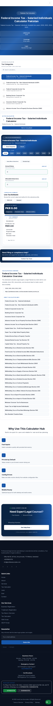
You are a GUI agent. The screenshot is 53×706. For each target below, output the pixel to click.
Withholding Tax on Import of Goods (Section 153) (20, 398)
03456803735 (24, 690)
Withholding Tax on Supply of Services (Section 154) (21, 371)
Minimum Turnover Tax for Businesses (16, 402)
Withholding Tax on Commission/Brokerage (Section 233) (22, 387)
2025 (11, 153)
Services (4, 584)
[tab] (26, 77)
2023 (24, 153)
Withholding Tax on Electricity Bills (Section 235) (19, 355)
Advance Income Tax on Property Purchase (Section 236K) (23, 320)
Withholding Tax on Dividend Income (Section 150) (20, 379)
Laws (3, 590)
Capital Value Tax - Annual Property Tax (17, 344)
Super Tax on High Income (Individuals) (17, 406)
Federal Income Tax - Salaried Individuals (17, 301)
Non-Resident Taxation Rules (14, 414)
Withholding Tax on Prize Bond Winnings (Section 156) (21, 410)
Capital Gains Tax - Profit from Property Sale (18, 328)
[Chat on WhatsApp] (48, 702)
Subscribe (26, 642)
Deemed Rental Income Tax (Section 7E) (17, 340)
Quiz (2, 593)
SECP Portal (5, 623)
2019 (50, 153)
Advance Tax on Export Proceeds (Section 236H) (20, 394)
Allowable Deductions (12, 178)
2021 (37, 153)
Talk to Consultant (26, 128)
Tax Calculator (6, 587)
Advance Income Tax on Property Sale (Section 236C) (21, 324)
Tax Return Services (8, 613)
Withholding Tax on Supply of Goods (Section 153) (20, 367)
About (3, 580)
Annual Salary (9, 166)
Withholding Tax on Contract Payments (17, 383)
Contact (3, 597)
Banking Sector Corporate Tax (14, 312)
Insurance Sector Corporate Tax (15, 316)
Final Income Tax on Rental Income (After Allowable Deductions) (24, 351)
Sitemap (37, 702)
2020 (43, 153)
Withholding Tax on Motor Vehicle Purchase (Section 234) (22, 390)
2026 (5, 153)
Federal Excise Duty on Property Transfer (17, 336)
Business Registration (8, 607)
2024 (18, 153)
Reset (21, 146)
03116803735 (10, 690)
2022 (31, 153)
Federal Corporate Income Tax (14, 309)
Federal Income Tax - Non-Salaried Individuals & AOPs (21, 305)
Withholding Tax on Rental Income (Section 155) (19, 348)
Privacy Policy (29, 702)
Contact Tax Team (26, 258)
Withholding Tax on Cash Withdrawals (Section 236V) (21, 363)
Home (3, 577)
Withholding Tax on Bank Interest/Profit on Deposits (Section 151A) (25, 375)
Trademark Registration (8, 610)
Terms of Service (18, 702)
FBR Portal (4, 619)
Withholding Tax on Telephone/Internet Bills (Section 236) (22, 359)
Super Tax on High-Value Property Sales (17, 332)
